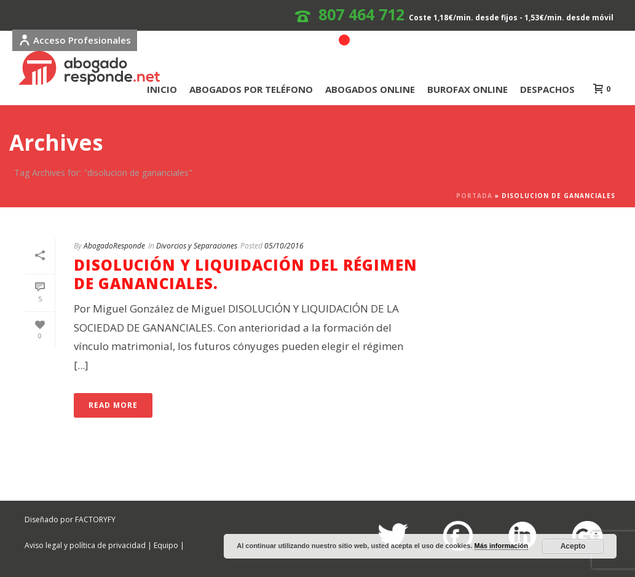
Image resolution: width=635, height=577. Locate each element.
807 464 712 (361, 14)
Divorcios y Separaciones (196, 246)
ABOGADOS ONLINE (370, 89)
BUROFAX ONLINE (467, 89)
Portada (474, 195)
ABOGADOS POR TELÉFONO (251, 89)
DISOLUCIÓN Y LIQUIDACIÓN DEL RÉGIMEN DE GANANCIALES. (245, 274)
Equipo (166, 545)
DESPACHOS (547, 89)
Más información (501, 545)
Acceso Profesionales (74, 40)
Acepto (573, 546)
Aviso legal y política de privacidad (85, 545)
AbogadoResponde (114, 246)
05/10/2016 (284, 246)
